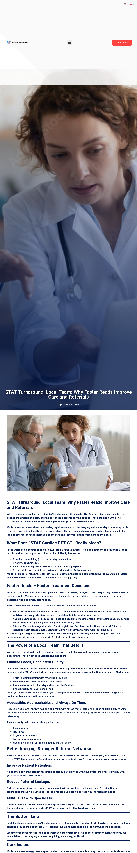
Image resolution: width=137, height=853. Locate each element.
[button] (69, 42)
